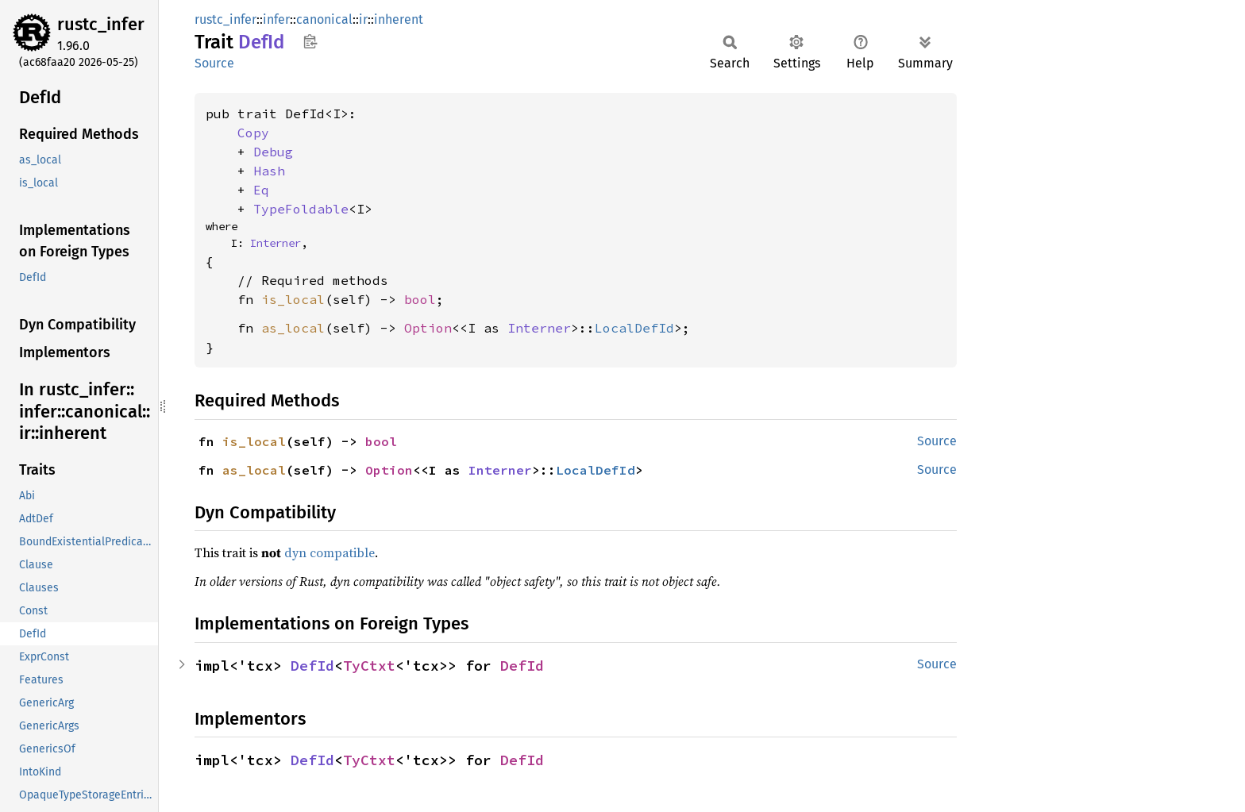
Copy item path (310, 41)
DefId (312, 665)
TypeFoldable (301, 209)
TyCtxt (369, 665)
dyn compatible (329, 552)
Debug (273, 152)
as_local (293, 328)
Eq (261, 190)
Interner (275, 243)
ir (363, 19)
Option (428, 328)
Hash (269, 171)
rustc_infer (101, 24)
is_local (293, 299)
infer (276, 19)
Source (214, 63)
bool (420, 299)
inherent (398, 19)
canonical (324, 19)
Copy (253, 132)
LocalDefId (634, 328)
